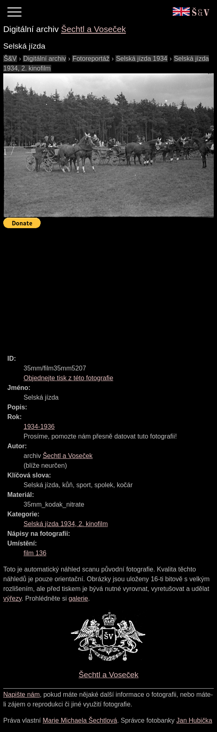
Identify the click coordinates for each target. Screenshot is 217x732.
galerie (78, 598)
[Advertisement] (110, 288)
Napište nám (21, 694)
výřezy (12, 598)
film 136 (35, 553)
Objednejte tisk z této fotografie (68, 378)
